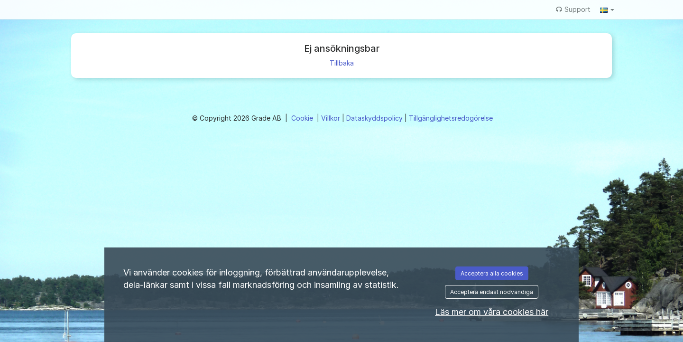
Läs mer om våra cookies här (491, 312)
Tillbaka (342, 63)
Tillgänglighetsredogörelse (451, 118)
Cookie (303, 118)
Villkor (331, 118)
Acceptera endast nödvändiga (491, 291)
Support (573, 9)
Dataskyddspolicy (375, 118)
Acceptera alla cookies (492, 273)
